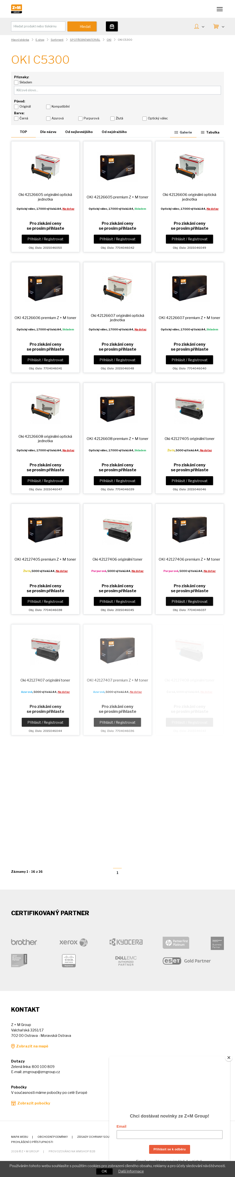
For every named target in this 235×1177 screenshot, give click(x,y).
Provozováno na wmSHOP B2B (72, 1151)
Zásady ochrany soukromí (97, 1137)
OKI (109, 39)
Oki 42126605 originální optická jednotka (45, 196)
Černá (24, 118)
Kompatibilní (61, 106)
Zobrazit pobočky (33, 1103)
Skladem (26, 82)
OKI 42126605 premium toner (117, 197)
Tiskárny (112, 26)
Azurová (58, 118)
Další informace (131, 1171)
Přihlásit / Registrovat (45, 239)
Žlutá (119, 118)
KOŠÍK (223, 26)
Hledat (85, 26)
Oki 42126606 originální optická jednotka (189, 196)
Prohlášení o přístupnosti (32, 1142)
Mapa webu (19, 1137)
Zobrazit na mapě (32, 1046)
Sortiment (57, 39)
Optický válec (158, 118)
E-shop (40, 39)
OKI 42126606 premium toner (45, 317)
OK (104, 1171)
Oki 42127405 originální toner (190, 438)
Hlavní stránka (20, 39)
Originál (25, 106)
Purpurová (91, 118)
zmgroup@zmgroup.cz (41, 1072)
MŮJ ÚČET (203, 26)
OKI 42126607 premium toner (189, 317)
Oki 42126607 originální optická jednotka (117, 317)
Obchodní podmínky (53, 1137)
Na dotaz (68, 208)
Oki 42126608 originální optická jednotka (45, 438)
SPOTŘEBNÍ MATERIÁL (85, 39)
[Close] (229, 1057)
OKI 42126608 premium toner (117, 438)
